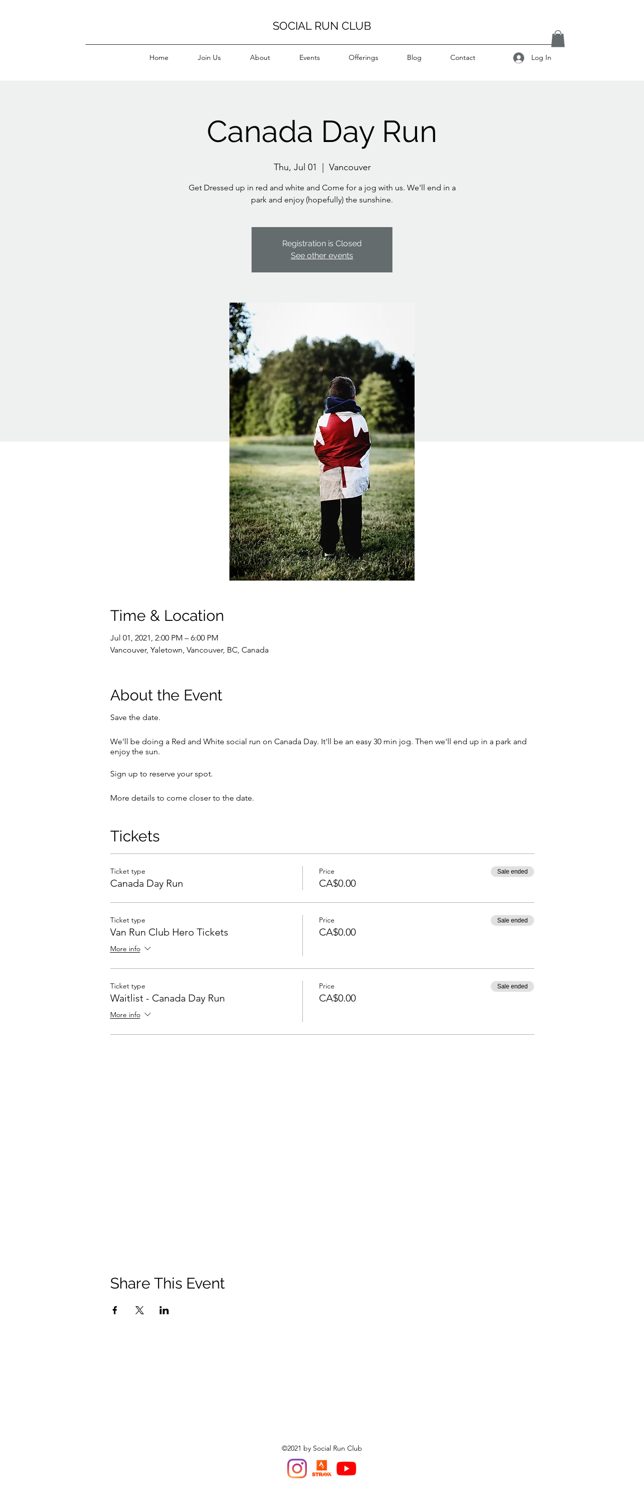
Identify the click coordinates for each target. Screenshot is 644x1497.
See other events (322, 255)
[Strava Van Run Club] (322, 1468)
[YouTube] (346, 1468)
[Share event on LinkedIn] (164, 1310)
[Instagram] (297, 1468)
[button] (558, 38)
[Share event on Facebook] (115, 1310)
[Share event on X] (139, 1310)
